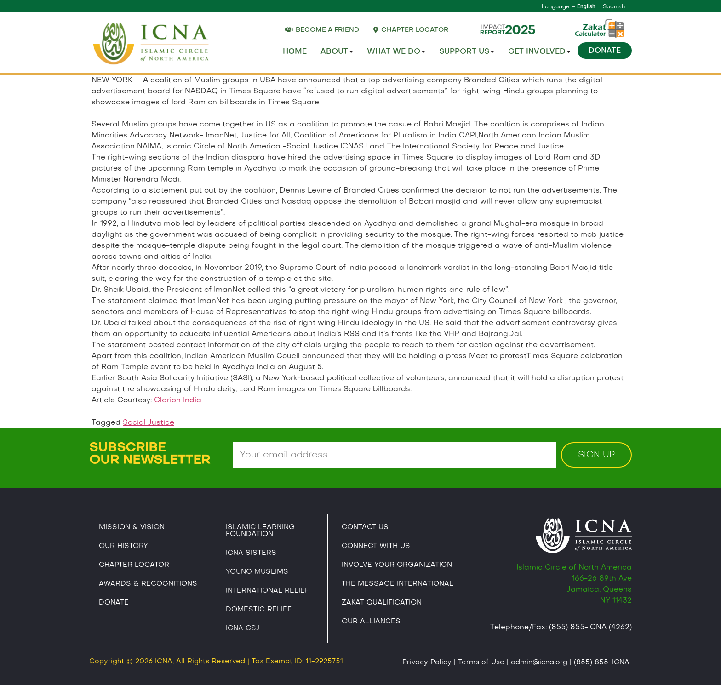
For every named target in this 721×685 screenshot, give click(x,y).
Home (295, 52)
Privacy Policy (427, 662)
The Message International (397, 584)
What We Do (396, 52)
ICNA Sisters (251, 553)
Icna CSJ (242, 628)
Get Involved (539, 52)
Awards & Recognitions (148, 584)
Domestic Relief (259, 609)
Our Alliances (371, 621)
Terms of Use (481, 662)
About (336, 52)
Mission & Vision (132, 527)
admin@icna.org (539, 662)
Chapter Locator (134, 565)
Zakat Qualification (382, 602)
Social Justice (148, 423)
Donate (605, 51)
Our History (123, 546)
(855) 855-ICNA (601, 662)
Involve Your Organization (397, 565)
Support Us (466, 52)
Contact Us (365, 527)
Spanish (614, 7)
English (586, 6)
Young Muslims (257, 572)
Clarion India (177, 400)
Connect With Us (376, 546)
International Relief (267, 591)
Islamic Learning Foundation (260, 530)
